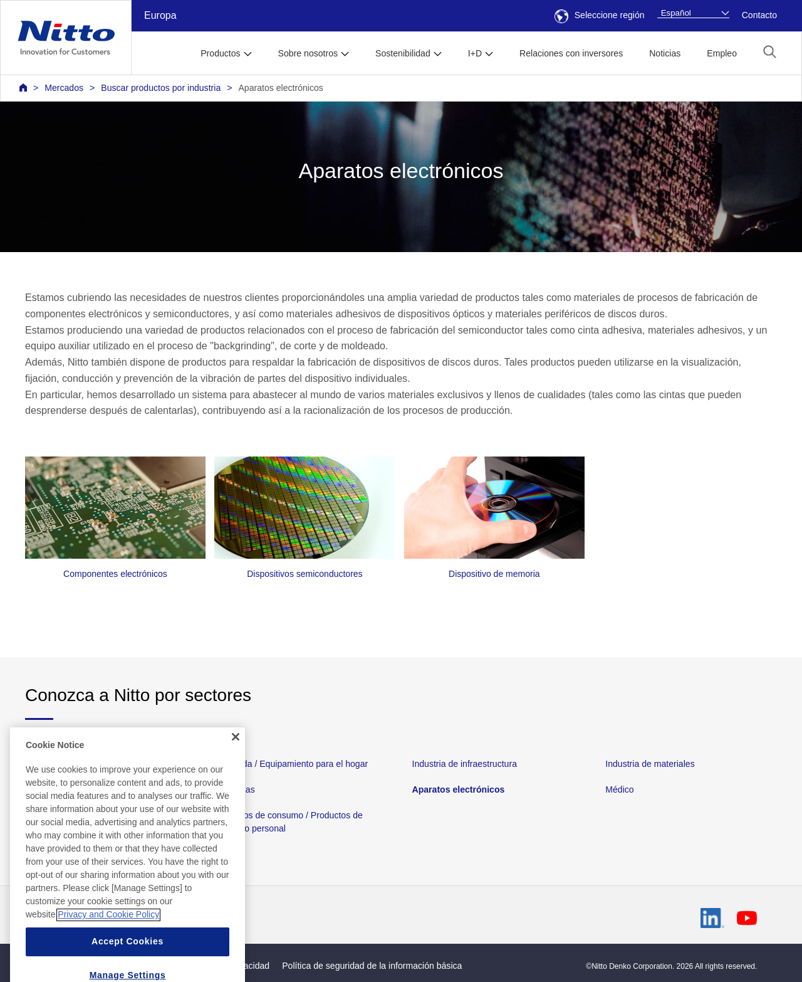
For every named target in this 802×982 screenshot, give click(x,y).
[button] (769, 52)
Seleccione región (600, 15)
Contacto (759, 15)
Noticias (664, 53)
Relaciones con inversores (571, 53)
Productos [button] (220, 53)
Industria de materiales (649, 764)
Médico (619, 789)
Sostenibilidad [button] (402, 53)
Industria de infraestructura (464, 764)
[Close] (235, 765)
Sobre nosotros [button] (308, 53)
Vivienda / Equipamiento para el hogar (293, 764)
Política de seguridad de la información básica (372, 966)
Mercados (63, 88)
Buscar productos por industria (161, 88)
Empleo (722, 53)
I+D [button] (475, 53)
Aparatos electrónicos (280, 88)
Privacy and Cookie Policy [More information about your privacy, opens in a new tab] (108, 944)
